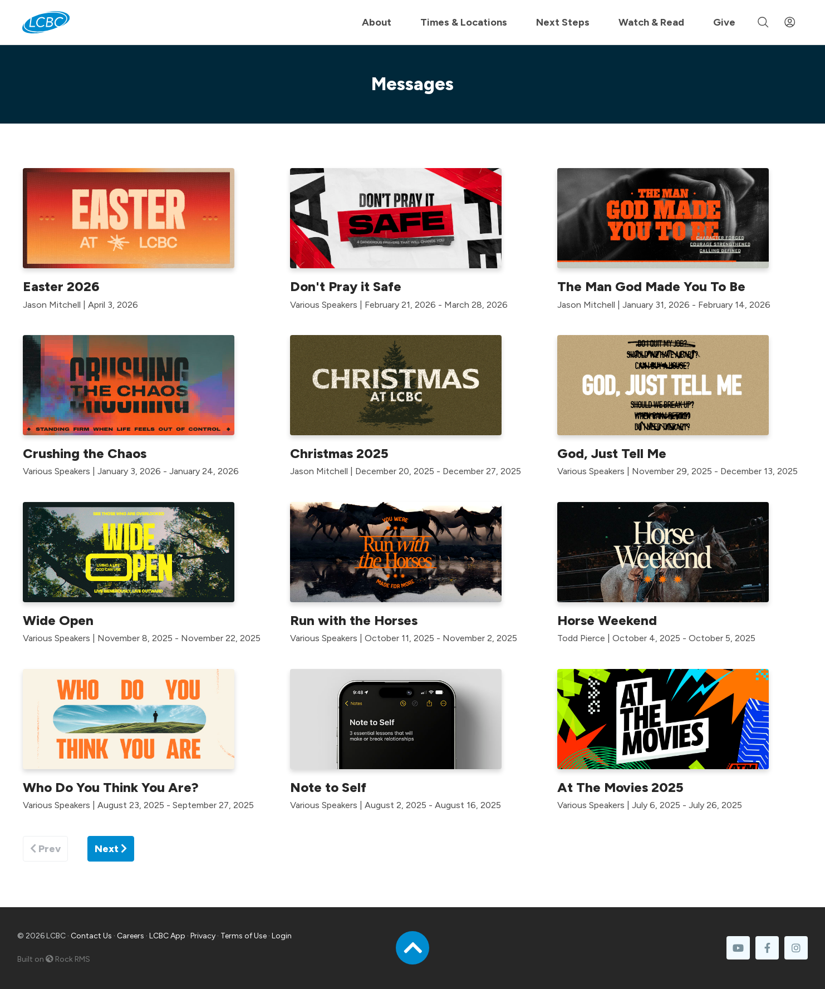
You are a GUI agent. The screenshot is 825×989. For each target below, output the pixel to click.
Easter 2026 (61, 286)
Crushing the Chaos (84, 453)
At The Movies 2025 (620, 787)
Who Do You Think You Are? (111, 787)
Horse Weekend (607, 620)
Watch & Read (651, 22)
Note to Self (328, 787)
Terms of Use (243, 936)
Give (724, 22)
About (376, 22)
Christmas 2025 (339, 453)
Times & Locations (463, 22)
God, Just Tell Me (611, 453)
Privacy (202, 936)
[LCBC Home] (46, 22)
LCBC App (167, 936)
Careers (130, 936)
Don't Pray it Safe (345, 286)
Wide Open (58, 620)
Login (282, 936)
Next (111, 849)
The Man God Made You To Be (651, 286)
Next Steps (563, 22)
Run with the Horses (354, 620)
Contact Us (91, 936)
